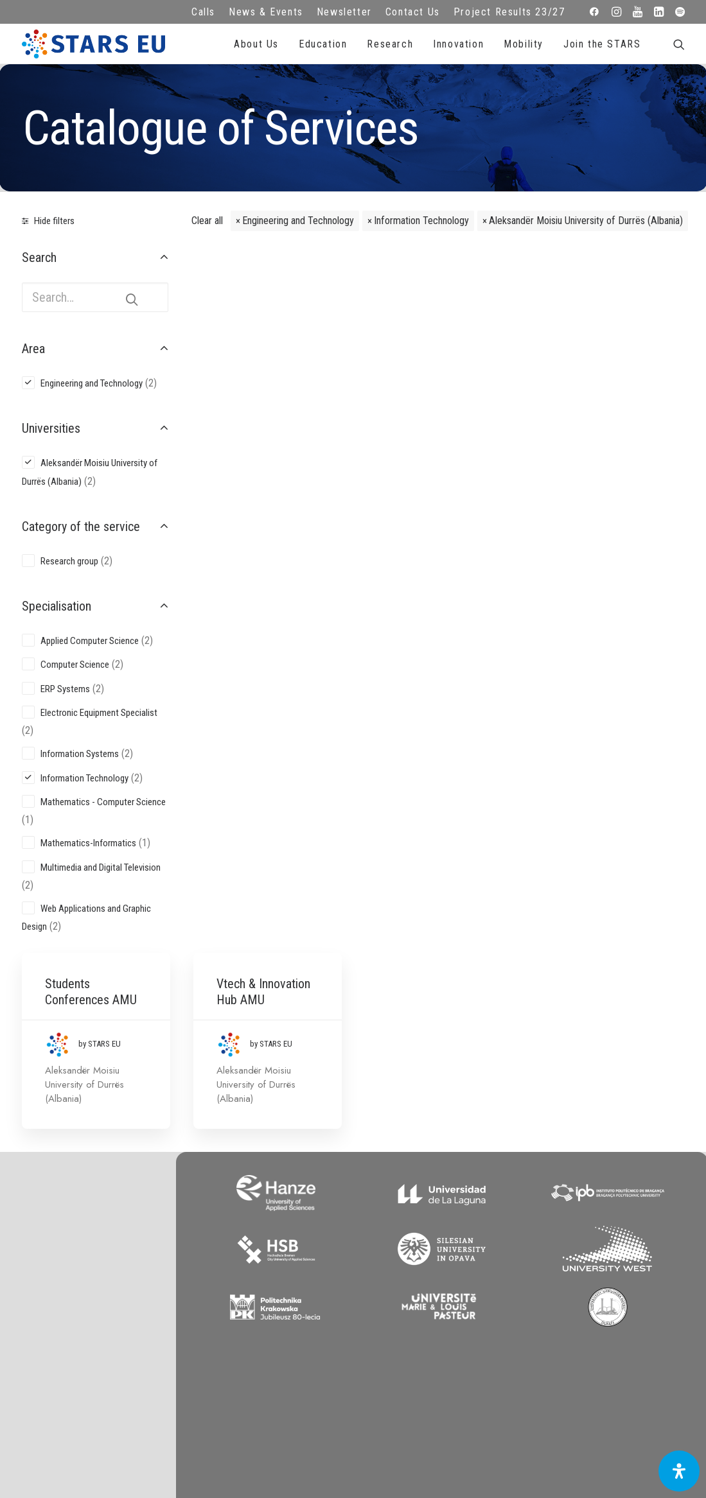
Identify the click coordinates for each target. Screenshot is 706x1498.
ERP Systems (65, 689)
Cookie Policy (264, 1285)
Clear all (207, 220)
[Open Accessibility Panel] (679, 1471)
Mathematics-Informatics (88, 843)
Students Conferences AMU (284, 288)
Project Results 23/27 (509, 12)
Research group (69, 561)
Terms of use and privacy (264, 1267)
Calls (203, 12)
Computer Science (74, 664)
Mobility (523, 44)
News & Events (266, 12)
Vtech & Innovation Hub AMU (449, 288)
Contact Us (412, 12)
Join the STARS (601, 44)
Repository (441, 1233)
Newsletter (344, 12)
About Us (256, 44)
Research (390, 44)
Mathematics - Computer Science (103, 802)
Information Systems (79, 754)
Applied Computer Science (89, 641)
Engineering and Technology (298, 220)
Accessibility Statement (264, 1303)
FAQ (264, 1233)
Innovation (458, 44)
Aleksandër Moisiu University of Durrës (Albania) (586, 220)
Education (323, 44)
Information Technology (421, 220)
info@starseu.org (87, 1233)
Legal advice (264, 1250)
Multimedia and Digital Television (100, 867)
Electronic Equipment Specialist (98, 713)
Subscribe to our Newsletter (619, 1246)
